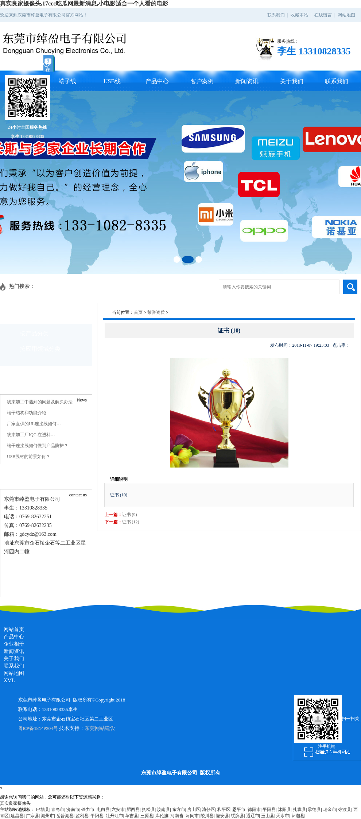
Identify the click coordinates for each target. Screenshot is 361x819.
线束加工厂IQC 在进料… (31, 434)
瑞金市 (329, 809)
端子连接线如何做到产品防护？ (37, 445)
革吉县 (131, 815)
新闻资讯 (247, 81)
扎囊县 (299, 809)
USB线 (112, 81)
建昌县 (17, 815)
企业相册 (14, 644)
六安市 (118, 809)
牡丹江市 (114, 815)
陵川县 (207, 815)
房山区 (193, 809)
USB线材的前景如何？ (28, 456)
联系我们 (276, 15)
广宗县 (32, 815)
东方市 (178, 809)
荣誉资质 (156, 312)
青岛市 (57, 809)
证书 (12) (130, 521)
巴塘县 (42, 809)
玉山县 (267, 815)
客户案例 (202, 81)
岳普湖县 (65, 815)
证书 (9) (129, 514)
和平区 (223, 809)
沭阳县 (284, 809)
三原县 (147, 815)
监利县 (82, 815)
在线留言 (323, 15)
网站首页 (14, 629)
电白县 (103, 809)
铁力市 (87, 809)
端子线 (67, 81)
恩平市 (238, 809)
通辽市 (252, 815)
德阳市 (254, 809)
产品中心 (157, 81)
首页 (138, 312)
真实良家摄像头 (15, 803)
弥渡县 (344, 809)
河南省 (176, 815)
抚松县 (148, 809)
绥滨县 (237, 815)
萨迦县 (297, 815)
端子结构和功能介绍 (26, 412)
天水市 (282, 815)
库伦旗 (161, 815)
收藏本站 (299, 15)
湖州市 (47, 815)
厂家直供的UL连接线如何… (34, 423)
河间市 (192, 815)
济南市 (72, 809)
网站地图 (346, 15)
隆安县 (222, 815)
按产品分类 (34, 333)
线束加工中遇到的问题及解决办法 (40, 401)
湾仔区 (208, 809)
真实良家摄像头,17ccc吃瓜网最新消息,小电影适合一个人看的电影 (84, 3)
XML (9, 680)
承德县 (314, 809)
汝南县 (163, 809)
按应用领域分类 (40, 349)
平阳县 (269, 809)
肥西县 (133, 809)
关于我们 (291, 81)
